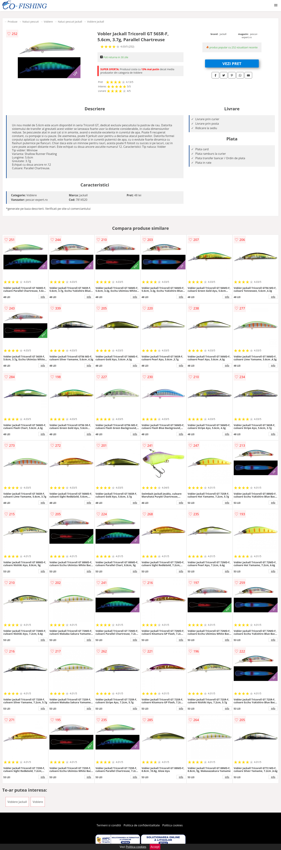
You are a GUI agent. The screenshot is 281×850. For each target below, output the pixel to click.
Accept (155, 847)
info (43, 296)
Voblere (48, 21)
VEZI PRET (231, 63)
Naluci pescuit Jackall (70, 21)
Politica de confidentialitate (142, 825)
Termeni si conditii (109, 825)
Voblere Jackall (95, 21)
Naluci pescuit (30, 21)
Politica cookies (172, 825)
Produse (12, 21)
